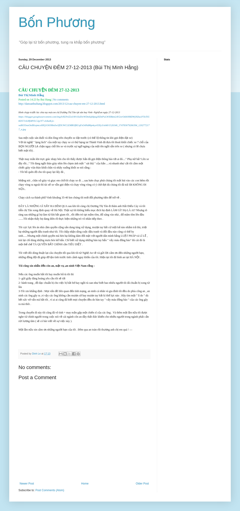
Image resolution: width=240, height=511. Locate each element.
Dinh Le (36, 353)
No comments (61, 99)
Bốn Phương (56, 22)
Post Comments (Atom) (49, 490)
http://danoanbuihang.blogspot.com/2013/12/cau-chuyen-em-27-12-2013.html (61, 103)
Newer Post (27, 483)
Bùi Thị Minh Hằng (31, 95)
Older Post (142, 483)
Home (85, 483)
